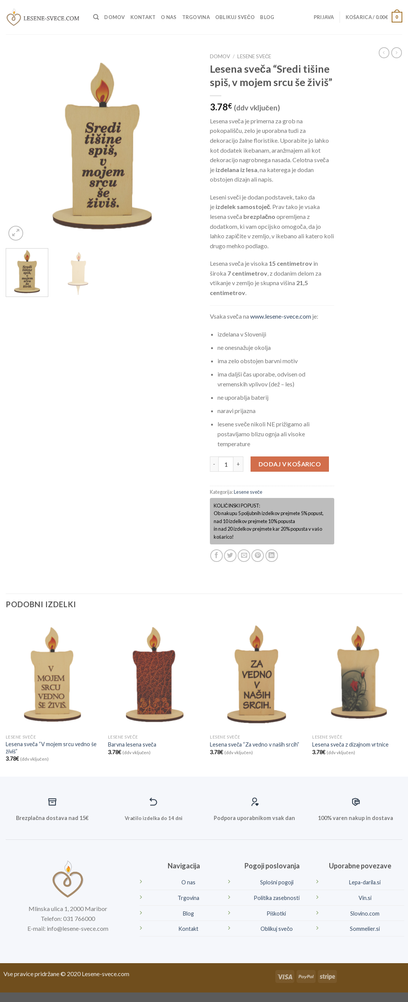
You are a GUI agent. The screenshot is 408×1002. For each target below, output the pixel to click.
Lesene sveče (254, 56)
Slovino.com (364, 913)
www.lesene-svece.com (280, 316)
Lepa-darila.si (365, 882)
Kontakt (143, 17)
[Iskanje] (96, 17)
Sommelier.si (365, 928)
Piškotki (277, 913)
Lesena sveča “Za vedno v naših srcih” (254, 744)
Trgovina (196, 17)
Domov (114, 17)
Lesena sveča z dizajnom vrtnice (350, 744)
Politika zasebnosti (277, 898)
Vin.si (365, 898)
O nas (168, 17)
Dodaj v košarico (290, 463)
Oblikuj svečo (235, 17)
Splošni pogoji (277, 882)
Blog (267, 17)
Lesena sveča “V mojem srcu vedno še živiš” (51, 748)
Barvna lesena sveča (132, 744)
